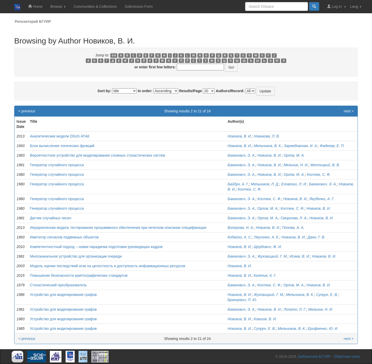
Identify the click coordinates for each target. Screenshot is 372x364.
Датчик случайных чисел (50, 218)
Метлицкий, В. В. (325, 165)
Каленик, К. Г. (265, 275)
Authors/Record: (230, 91)
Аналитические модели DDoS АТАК (59, 136)
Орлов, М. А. (294, 155)
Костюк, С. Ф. (319, 174)
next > (349, 111)
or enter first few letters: (155, 67)
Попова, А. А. (293, 227)
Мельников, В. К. (268, 146)
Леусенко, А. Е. (267, 237)
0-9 (114, 55)
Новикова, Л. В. (267, 136)
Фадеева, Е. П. (332, 146)
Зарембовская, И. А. (301, 146)
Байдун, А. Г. (238, 184)
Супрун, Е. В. (327, 295)
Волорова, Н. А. (241, 227)
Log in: (336, 6)
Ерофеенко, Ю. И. (323, 328)
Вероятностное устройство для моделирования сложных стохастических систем (97, 155)
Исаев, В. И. (300, 256)
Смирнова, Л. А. (294, 218)
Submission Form (139, 6)
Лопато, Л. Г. (295, 309)
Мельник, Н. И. (296, 165)
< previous (26, 111)
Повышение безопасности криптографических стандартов (79, 275)
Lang (355, 6)
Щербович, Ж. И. (268, 247)
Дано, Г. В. (316, 237)
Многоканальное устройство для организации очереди (76, 256)
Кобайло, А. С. (240, 237)
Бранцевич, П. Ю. (242, 300)
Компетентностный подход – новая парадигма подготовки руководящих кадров (96, 247)
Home (35, 6)
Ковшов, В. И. (265, 319)
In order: (145, 91)
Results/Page (190, 91)
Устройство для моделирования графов (63, 295)
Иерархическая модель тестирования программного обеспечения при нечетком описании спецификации (118, 227)
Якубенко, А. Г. (321, 199)
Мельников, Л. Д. (265, 184)
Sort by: (104, 91)
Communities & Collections (95, 6)
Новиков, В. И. (240, 136)
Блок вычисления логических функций (62, 146)
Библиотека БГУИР (314, 356)
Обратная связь (347, 356)
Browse (58, 6)
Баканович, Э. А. (241, 155)
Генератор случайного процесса (57, 165)
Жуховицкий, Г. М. (272, 256)
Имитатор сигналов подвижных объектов (64, 237)
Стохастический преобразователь (58, 285)
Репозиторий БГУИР (33, 21)
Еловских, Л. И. (294, 184)
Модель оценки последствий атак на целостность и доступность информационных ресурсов (107, 266)
